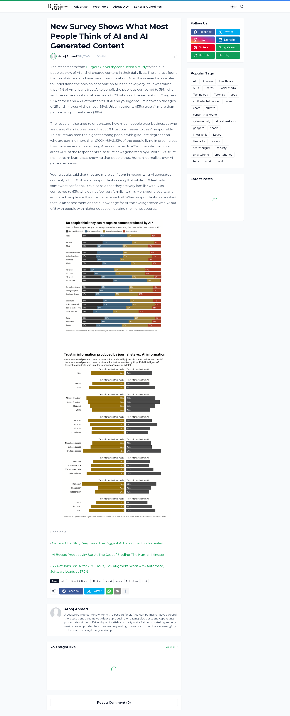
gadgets (198, 128)
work (208, 161)
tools (196, 161)
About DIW (121, 6)
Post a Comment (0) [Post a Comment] (114, 702)
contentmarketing (205, 114)
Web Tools (100, 6)
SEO (196, 88)
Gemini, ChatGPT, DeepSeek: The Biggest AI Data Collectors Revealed (107, 543)
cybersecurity (201, 121)
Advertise (81, 6)
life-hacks (199, 141)
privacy (215, 141)
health (214, 128)
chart (109, 581)
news (119, 581)
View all (170, 646)
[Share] (174, 56)
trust (144, 581)
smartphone (201, 154)
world (221, 161)
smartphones (223, 154)
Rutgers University (101, 67)
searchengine (202, 148)
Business (97, 581)
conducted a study (131, 67)
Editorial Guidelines (148, 6)
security (222, 148)
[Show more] (125, 591)
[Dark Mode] (234, 7)
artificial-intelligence (78, 581)
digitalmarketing (226, 121)
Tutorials (219, 94)
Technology (132, 581)
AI (62, 581)
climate (210, 108)
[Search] (240, 7)
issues (217, 134)
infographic (200, 134)
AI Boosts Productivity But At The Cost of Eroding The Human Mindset (108, 554)
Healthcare (226, 81)
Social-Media (228, 88)
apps (234, 94)
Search (209, 88)
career (229, 101)
